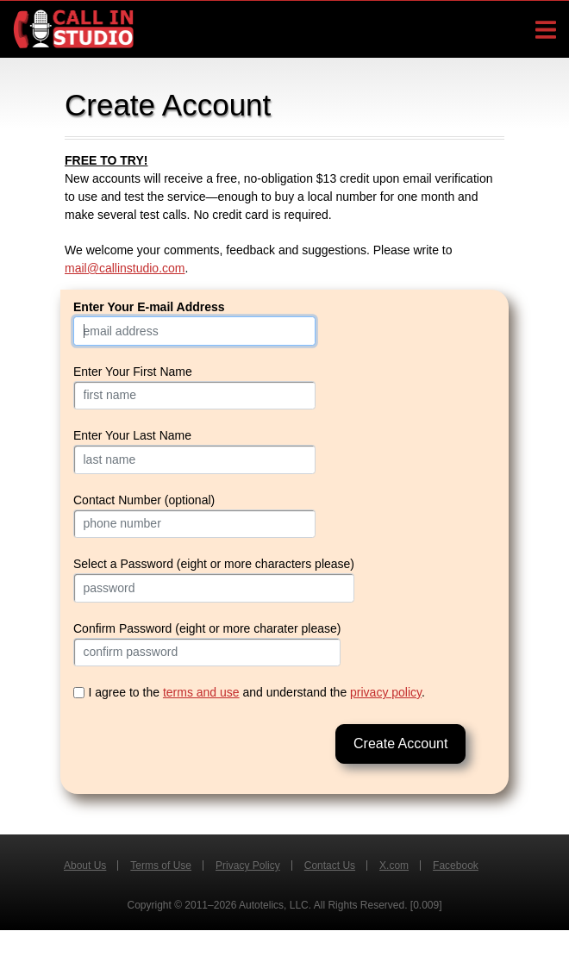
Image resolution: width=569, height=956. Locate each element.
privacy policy (386, 692)
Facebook (455, 865)
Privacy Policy (248, 865)
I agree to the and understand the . (257, 692)
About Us (85, 865)
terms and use (201, 692)
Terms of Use (160, 865)
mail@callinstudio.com (124, 268)
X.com (394, 865)
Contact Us (329, 865)
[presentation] (204, 747)
